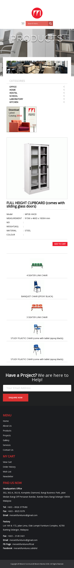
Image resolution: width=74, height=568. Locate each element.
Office (12, 86)
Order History (9, 466)
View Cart (7, 462)
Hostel (13, 93)
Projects (7, 435)
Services (7, 445)
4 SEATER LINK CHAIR (37, 267)
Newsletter (8, 476)
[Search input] (37, 23)
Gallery (6, 440)
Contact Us (8, 449)
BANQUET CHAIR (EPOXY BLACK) (37, 288)
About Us (7, 425)
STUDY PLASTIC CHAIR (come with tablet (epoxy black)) (37, 330)
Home (12, 89)
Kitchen (13, 102)
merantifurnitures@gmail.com (23, 515)
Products (7, 430)
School (13, 96)
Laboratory (16, 99)
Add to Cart (60, 244)
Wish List (7, 471)
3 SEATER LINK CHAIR (37, 309)
